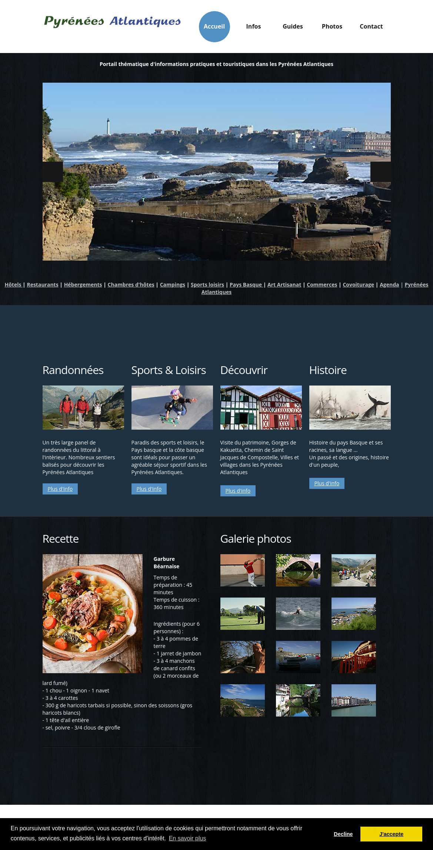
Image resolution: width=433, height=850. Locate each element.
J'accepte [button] (391, 834)
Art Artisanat (284, 284)
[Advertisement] (217, 329)
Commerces (322, 284)
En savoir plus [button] (187, 838)
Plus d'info (60, 488)
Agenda (389, 284)
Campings (172, 284)
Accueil (214, 26)
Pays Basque (246, 284)
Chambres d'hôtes (131, 284)
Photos (332, 26)
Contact (371, 26)
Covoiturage (358, 284)
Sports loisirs (207, 284)
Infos (253, 28)
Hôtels (13, 284)
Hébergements (83, 284)
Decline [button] (343, 834)
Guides (293, 28)
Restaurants (42, 284)
